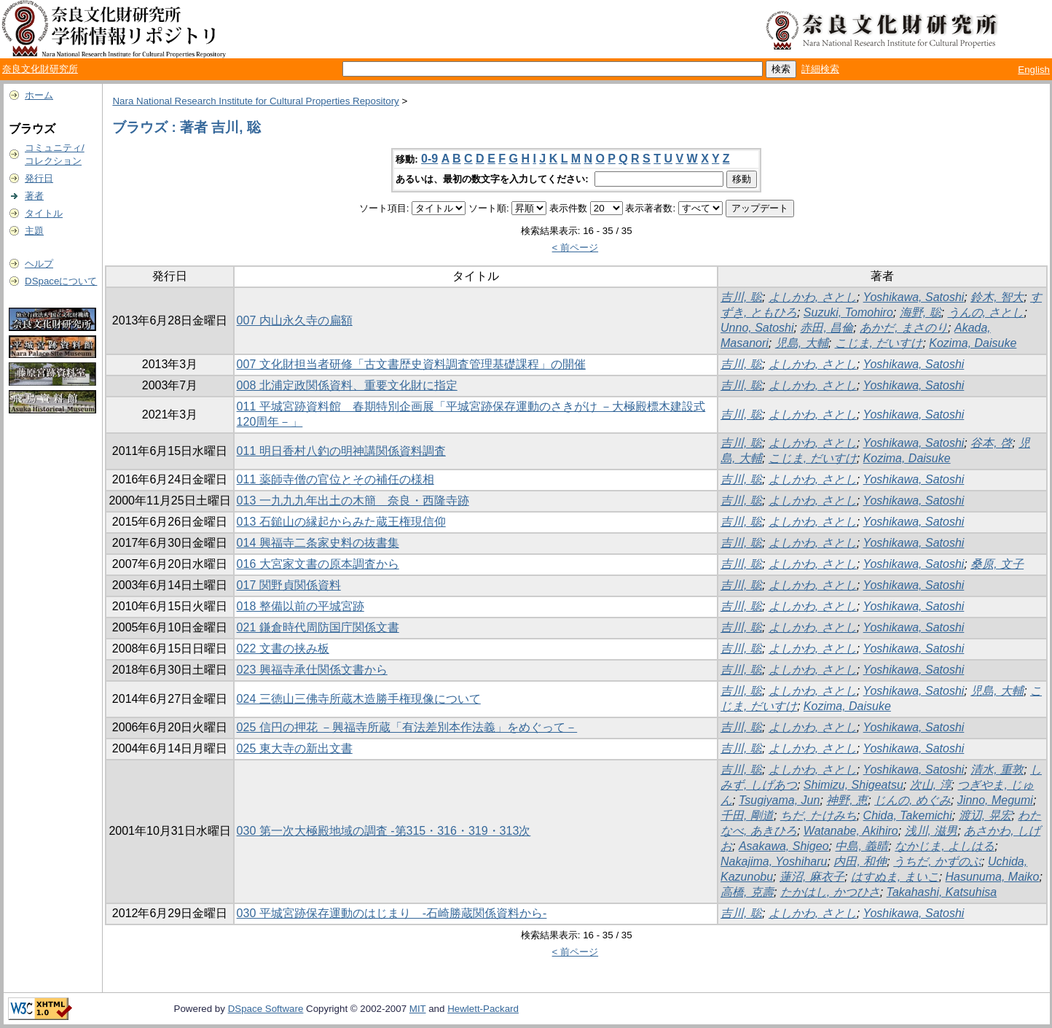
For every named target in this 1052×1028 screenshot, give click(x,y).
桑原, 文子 (997, 564)
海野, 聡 (920, 312)
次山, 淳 (930, 785)
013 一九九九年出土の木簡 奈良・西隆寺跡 (353, 500)
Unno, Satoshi (757, 328)
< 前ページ (575, 247)
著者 (34, 195)
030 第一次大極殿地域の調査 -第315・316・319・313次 (384, 831)
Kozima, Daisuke (972, 343)
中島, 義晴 (861, 846)
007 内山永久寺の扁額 (295, 320)
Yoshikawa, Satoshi (914, 297)
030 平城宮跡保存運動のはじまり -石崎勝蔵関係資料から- (392, 913)
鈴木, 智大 (997, 297)
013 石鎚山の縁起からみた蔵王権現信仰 (341, 521)
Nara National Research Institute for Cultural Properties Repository (255, 101)
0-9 (429, 158)
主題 (34, 230)
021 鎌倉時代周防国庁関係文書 (318, 627)
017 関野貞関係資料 (289, 585)
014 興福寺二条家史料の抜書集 (318, 543)
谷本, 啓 (991, 443)
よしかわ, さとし (813, 297)
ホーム (39, 95)
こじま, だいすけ (879, 343)
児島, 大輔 (801, 343)
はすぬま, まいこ (895, 877)
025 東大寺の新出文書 (295, 748)
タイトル (44, 213)
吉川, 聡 (741, 297)
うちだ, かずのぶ (937, 861)
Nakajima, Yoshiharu (774, 861)
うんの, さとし (986, 312)
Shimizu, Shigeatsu (853, 785)
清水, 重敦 (997, 769)
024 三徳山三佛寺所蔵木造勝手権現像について (359, 699)
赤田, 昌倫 (826, 328)
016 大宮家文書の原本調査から (318, 564)
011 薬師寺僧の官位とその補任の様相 (335, 479)
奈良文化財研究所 (40, 68)
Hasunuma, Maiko (993, 877)
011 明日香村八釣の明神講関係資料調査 (341, 451)
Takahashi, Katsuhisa (942, 892)
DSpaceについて (61, 281)
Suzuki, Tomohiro (848, 312)
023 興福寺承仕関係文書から (312, 669)
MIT (417, 1008)
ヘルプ (39, 263)
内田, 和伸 (860, 861)
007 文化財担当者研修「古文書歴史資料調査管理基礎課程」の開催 (411, 364)
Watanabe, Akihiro (851, 831)
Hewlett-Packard (483, 1008)
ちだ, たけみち (818, 815)
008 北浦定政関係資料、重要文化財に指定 (347, 385)
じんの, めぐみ (912, 800)
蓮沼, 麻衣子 (812, 877)
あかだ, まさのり (904, 328)
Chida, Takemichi (907, 815)
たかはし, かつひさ (830, 892)
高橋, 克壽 (747, 892)
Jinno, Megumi (995, 800)
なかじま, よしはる (944, 846)
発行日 (39, 178)
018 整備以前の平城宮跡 (300, 606)
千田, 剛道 (747, 815)
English (1034, 69)
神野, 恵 (847, 800)
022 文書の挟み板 (283, 648)
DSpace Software (266, 1008)
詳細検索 (820, 68)
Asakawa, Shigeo (784, 846)
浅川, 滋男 (931, 831)
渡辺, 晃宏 (985, 815)
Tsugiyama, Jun (779, 800)
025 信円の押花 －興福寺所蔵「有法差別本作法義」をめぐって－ (407, 727)
